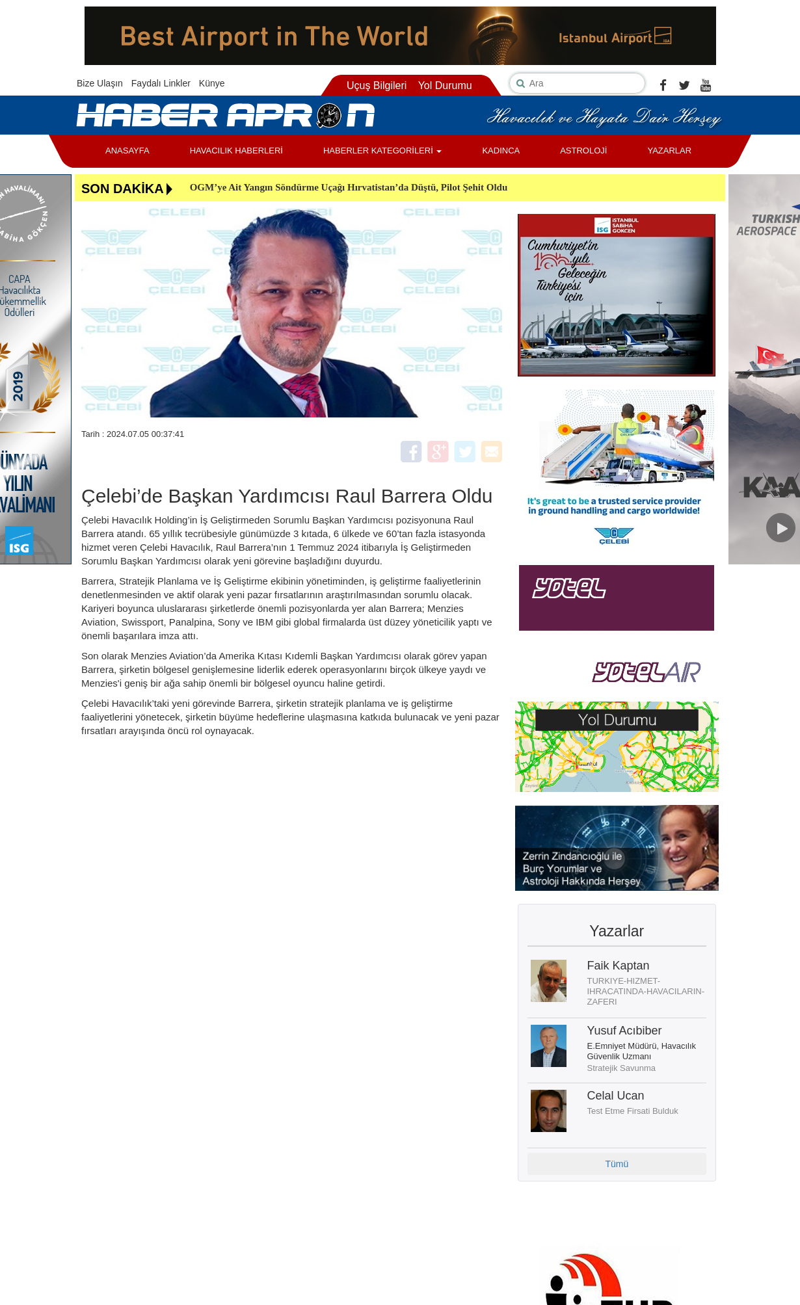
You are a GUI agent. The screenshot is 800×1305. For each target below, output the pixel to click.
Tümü (616, 1164)
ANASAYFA (127, 150)
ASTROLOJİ (583, 150)
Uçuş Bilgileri (377, 85)
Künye (212, 83)
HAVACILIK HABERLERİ (236, 150)
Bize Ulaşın (100, 83)
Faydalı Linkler (161, 83)
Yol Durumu (445, 85)
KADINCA (501, 150)
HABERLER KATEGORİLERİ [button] (382, 150)
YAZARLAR (669, 150)
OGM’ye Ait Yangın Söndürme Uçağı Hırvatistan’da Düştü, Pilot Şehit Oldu (349, 187)
